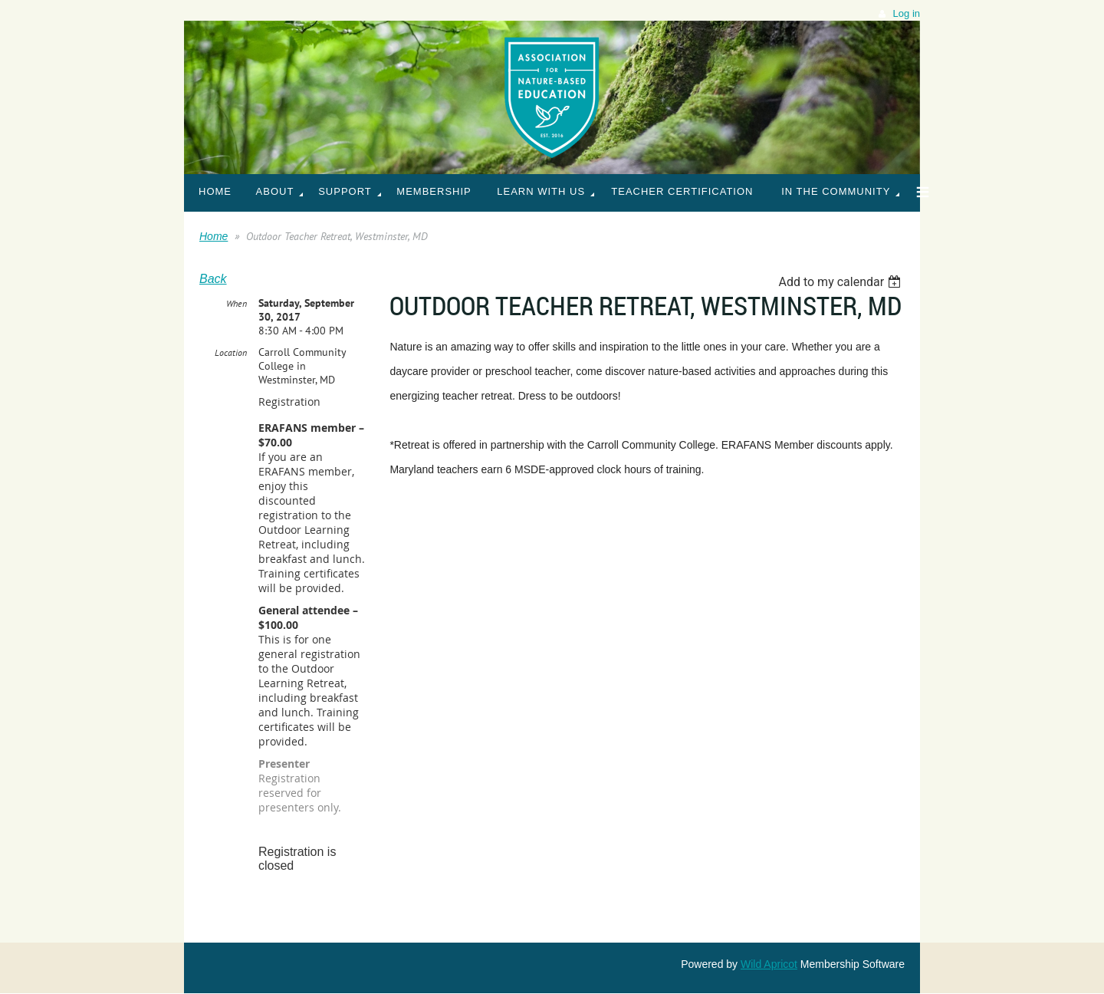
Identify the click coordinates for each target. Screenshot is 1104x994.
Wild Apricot (769, 964)
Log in (906, 13)
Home (213, 236)
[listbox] (841, 281)
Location (231, 352)
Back (213, 278)
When (236, 303)
